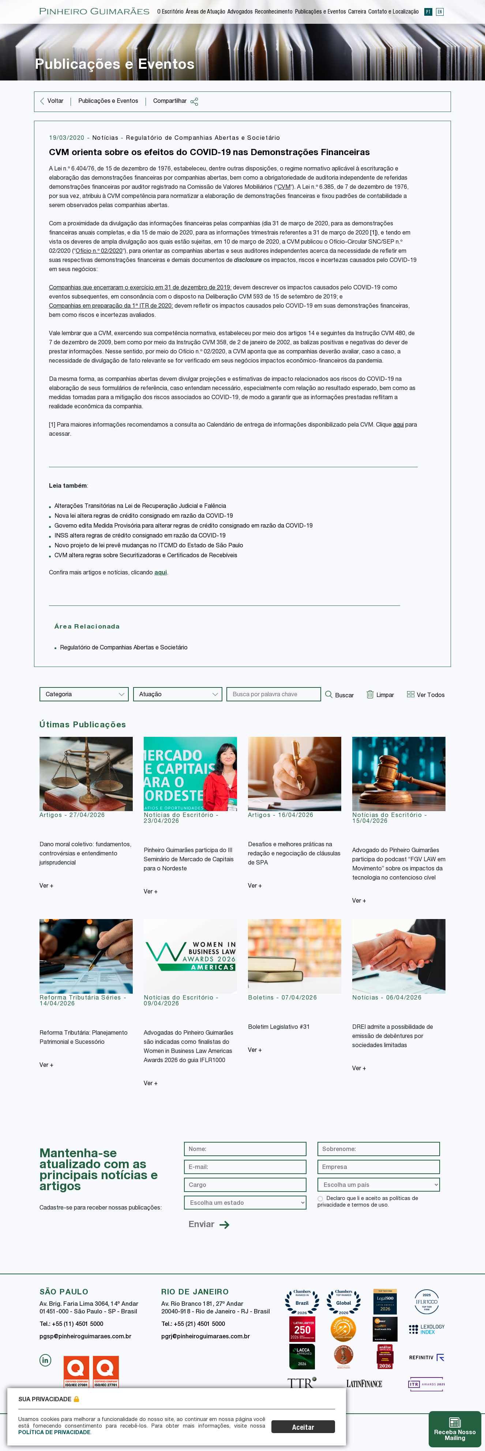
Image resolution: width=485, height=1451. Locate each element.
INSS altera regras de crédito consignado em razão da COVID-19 (140, 536)
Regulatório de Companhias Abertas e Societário (203, 139)
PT (428, 12)
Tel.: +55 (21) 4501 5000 (193, 1325)
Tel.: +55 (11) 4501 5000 (71, 1325)
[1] (373, 233)
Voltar (55, 102)
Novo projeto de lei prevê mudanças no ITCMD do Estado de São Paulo (148, 546)
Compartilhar (176, 102)
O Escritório (170, 12)
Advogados (240, 12)
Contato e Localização (393, 12)
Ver (46, 886)
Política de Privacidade (54, 1433)
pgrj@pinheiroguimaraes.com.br (205, 1337)
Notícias (106, 139)
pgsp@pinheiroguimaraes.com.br (85, 1337)
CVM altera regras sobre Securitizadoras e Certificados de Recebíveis (145, 556)
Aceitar (309, 1428)
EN (440, 12)
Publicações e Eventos (320, 12)
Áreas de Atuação (205, 12)
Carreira (357, 12)
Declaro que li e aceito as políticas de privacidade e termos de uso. (367, 1202)
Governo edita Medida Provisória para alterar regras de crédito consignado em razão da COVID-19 (183, 526)
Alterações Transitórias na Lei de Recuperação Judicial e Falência (140, 507)
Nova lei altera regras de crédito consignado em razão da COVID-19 (143, 517)
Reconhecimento (274, 12)
